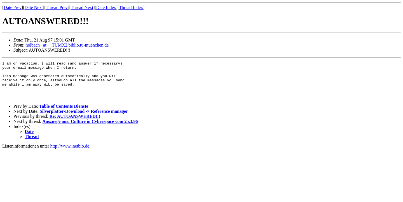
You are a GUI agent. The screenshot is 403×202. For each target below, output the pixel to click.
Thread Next (82, 7)
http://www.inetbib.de (69, 152)
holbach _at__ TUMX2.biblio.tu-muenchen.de (67, 45)
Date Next (34, 7)
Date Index (106, 7)
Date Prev (13, 7)
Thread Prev (57, 7)
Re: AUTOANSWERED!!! (74, 123)
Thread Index (131, 7)
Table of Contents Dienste (63, 113)
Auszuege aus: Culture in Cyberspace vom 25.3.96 (90, 128)
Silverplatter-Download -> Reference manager (84, 118)
